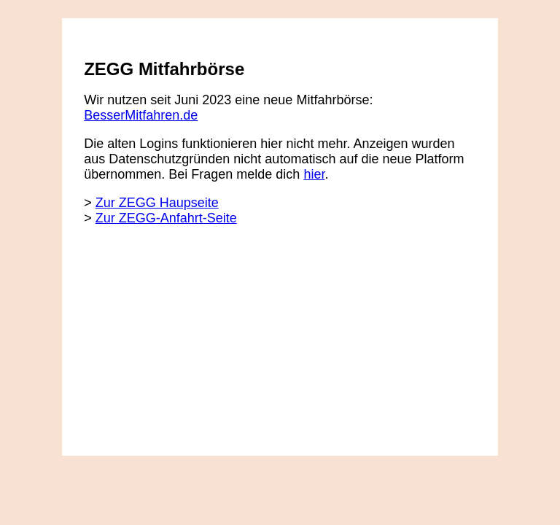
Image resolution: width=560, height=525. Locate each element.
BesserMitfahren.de (141, 115)
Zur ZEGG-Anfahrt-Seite (166, 218)
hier (313, 174)
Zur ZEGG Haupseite (157, 202)
